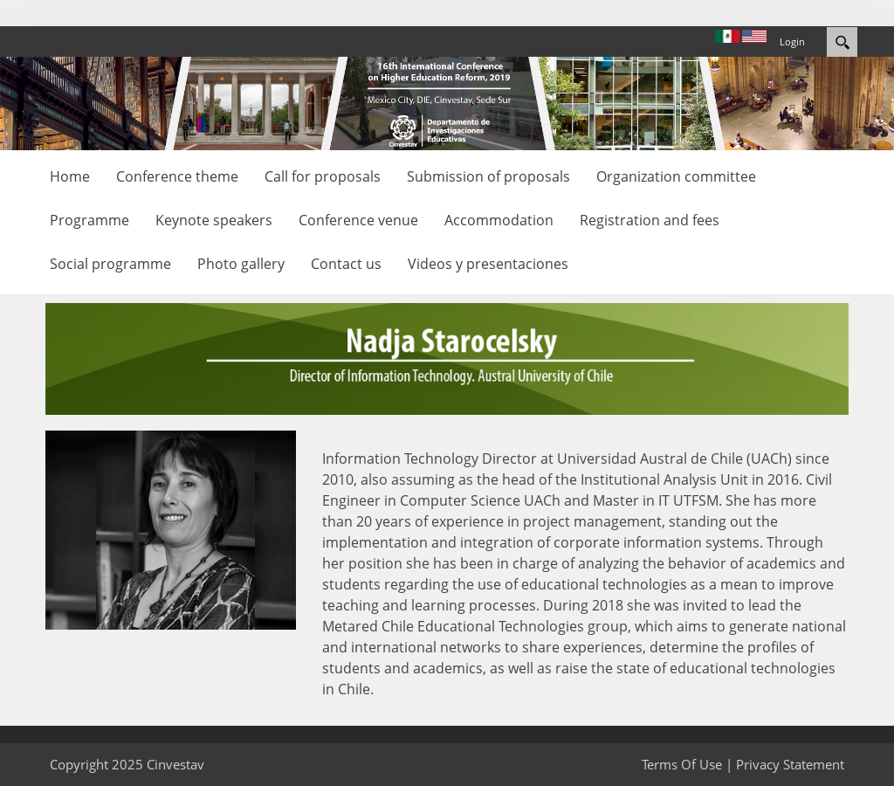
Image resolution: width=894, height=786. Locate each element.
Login (792, 41)
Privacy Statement (790, 764)
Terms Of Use (682, 764)
